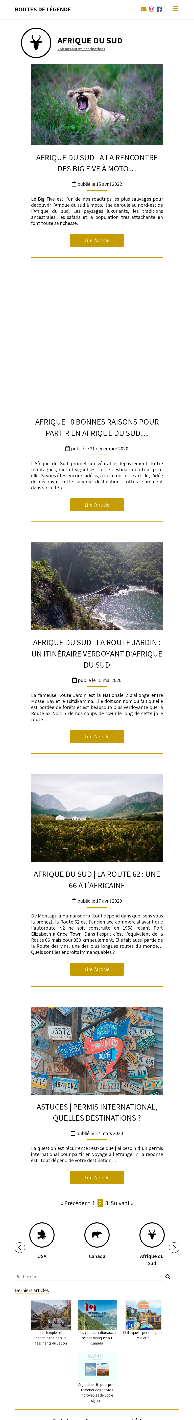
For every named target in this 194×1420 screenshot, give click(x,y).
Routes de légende (43, 9)
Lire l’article (97, 240)
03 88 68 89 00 (84, 1412)
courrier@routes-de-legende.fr (128, 1412)
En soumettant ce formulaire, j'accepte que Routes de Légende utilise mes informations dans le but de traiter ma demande (97, 1346)
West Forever (54, 1412)
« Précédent (75, 1078)
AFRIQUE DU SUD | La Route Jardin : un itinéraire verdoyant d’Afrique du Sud (96, 528)
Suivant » (122, 1078)
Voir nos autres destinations (81, 48)
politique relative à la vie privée (66, 1335)
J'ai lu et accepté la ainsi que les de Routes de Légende (96, 1335)
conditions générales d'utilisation (125, 1335)
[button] (20, 1123)
